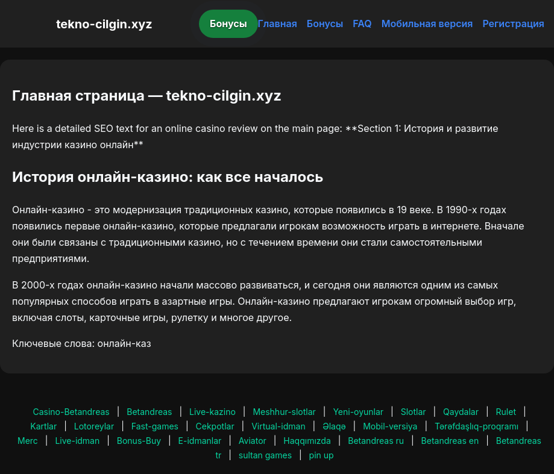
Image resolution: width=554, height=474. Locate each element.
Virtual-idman (278, 426)
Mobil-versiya (390, 426)
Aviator (252, 440)
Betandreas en (450, 440)
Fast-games (154, 426)
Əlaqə (334, 426)
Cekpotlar (215, 426)
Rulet (506, 412)
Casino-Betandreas (71, 412)
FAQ (362, 23)
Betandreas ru (376, 440)
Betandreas (149, 412)
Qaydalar (461, 412)
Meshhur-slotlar (284, 412)
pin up (321, 455)
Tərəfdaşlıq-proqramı (476, 426)
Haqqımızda (306, 440)
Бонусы (228, 23)
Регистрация (513, 23)
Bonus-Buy (139, 440)
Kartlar (43, 426)
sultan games (265, 455)
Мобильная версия (427, 23)
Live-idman (77, 440)
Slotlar (413, 412)
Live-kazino (212, 412)
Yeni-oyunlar (358, 412)
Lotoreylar (94, 426)
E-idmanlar (200, 440)
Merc (27, 440)
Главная (277, 23)
